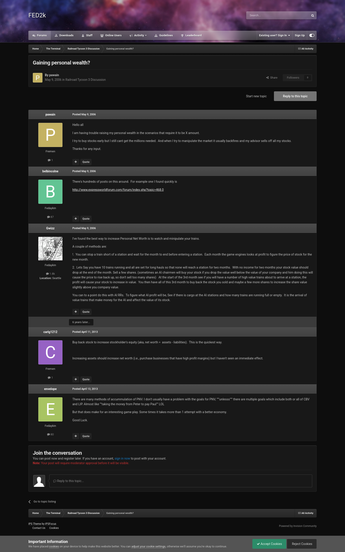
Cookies (54, 528)
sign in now (122, 458)
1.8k (50, 273)
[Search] (267, 15)
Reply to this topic (295, 96)
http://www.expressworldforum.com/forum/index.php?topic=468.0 (118, 189)
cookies (54, 546)
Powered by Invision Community (298, 526)
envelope (50, 389)
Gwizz (50, 228)
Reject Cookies (301, 544)
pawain (54, 75)
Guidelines (165, 35)
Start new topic (256, 96)
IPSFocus (50, 523)
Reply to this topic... (68, 481)
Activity (139, 35)
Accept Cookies (268, 544)
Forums (41, 35)
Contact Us (38, 528)
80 (50, 434)
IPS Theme (34, 523)
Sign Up (300, 35)
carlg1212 (50, 332)
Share (271, 77)
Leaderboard (193, 35)
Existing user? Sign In (274, 35)
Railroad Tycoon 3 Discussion (86, 79)
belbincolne (50, 171)
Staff (88, 35)
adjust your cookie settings (148, 546)
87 (50, 217)
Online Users (113, 35)
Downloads (66, 35)
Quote (85, 162)
